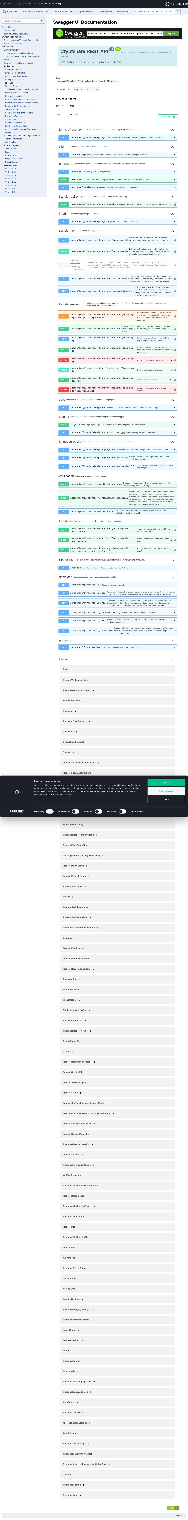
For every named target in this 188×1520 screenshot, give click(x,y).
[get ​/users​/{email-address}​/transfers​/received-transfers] (115, 291)
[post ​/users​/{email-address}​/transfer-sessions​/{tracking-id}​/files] (115, 380)
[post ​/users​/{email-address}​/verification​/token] (117, 484)
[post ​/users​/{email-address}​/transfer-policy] (115, 204)
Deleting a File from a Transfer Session (21, 103)
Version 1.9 (10, 189)
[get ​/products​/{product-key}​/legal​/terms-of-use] (117, 137)
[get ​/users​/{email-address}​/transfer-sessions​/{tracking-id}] (115, 339)
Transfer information (13, 139)
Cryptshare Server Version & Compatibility (21, 40)
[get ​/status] (117, 568)
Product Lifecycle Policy (14, 43)
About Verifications (13, 69)
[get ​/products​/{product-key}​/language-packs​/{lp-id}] (117, 457)
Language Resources (14, 159)
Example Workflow (11, 50)
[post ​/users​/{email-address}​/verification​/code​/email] (117, 498)
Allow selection (166, 1494)
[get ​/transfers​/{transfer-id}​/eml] (117, 620)
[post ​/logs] (117, 425)
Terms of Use (10, 149)
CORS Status (10, 155)
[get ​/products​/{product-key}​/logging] (117, 432)
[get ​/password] (117, 172)
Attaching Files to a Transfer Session (20, 99)
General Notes (8, 27)
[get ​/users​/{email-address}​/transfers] (115, 265)
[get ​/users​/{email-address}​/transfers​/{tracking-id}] (115, 240)
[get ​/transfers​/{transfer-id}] (117, 585)
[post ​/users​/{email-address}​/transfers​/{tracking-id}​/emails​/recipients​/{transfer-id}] (115, 550)
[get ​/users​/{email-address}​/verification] (117, 511)
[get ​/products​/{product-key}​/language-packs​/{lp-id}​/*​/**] (117, 466)
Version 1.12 (10, 178)
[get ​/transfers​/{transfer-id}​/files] (117, 603)
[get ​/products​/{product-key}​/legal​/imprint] (117, 221)
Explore (171, 34)
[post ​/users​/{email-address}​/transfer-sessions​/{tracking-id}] (115, 350)
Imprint (8, 152)
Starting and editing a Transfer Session (21, 89)
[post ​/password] (117, 179)
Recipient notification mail (16, 126)
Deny (166, 1503)
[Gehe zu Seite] (178, 11)
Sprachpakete (85, 11)
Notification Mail (10, 119)
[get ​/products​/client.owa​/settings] (117, 647)
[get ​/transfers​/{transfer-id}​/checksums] (117, 631)
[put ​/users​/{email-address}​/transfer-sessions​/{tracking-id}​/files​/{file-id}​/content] (115, 316)
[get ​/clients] (117, 155)
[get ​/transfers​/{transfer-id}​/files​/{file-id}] (117, 612)
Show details (137, 1515)
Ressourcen (122, 11)
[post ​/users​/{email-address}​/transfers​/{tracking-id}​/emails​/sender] (115, 540)
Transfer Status (11, 109)
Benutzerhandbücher (63, 11)
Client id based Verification (16, 76)
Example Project (10, 30)
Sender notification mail (15, 123)
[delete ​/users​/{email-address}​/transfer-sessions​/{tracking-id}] (115, 360)
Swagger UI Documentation (16, 34)
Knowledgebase (105, 11)
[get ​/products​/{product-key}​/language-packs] (117, 450)
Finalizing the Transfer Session (18, 106)
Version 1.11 (10, 182)
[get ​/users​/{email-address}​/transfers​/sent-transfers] (115, 279)
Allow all (166, 1486)
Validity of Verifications (14, 79)
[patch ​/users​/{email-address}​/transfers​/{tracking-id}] (115, 251)
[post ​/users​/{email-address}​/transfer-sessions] (115, 329)
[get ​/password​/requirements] (117, 187)
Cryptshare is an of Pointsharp (30, 3)
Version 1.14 (10, 172)
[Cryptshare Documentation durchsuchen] (154, 11)
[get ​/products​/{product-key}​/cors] (117, 407)
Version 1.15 (10, 169)
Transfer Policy (11, 86)
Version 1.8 (10, 192)
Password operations (14, 96)
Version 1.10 (10, 185)
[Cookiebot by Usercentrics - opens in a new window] (16, 1515)
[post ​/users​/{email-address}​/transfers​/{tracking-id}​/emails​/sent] (115, 530)
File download (11, 142)
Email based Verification (15, 73)
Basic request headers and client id (18, 63)
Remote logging (11, 162)
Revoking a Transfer (13, 116)
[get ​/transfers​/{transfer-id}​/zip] (117, 593)
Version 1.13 (10, 175)
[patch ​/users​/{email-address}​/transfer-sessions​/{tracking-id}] (115, 370)
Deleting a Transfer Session (16, 93)
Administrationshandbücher (35, 11)
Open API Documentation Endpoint (18, 53)
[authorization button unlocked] (175, 204)
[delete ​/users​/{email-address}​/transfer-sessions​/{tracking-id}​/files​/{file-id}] (115, 389)
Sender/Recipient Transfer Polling (19, 113)
